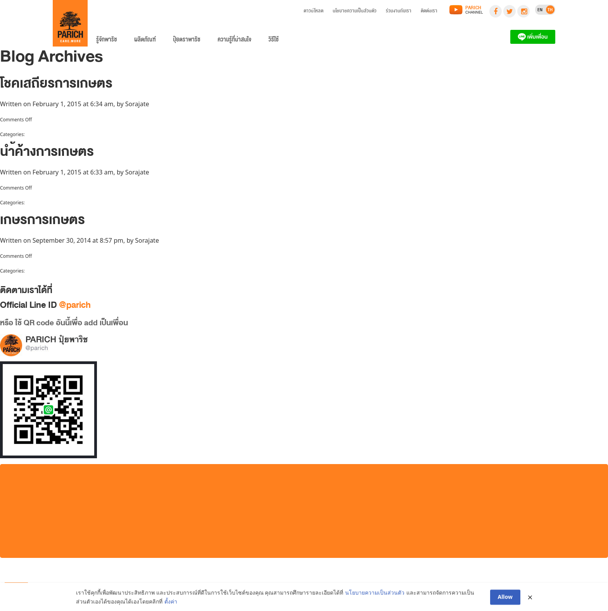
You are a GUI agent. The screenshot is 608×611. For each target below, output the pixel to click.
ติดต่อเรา (429, 12)
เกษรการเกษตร (42, 223)
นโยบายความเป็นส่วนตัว (355, 12)
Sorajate (137, 104)
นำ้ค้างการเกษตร (47, 154)
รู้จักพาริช (106, 41)
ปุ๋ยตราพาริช (186, 41)
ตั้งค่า (170, 602)
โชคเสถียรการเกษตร (56, 86)
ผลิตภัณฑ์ (145, 41)
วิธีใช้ (273, 41)
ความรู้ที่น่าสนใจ (234, 41)
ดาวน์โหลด (313, 12)
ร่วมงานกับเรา (398, 12)
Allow (505, 598)
